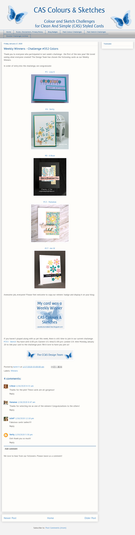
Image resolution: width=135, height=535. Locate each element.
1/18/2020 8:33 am (25, 386)
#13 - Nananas (49, 201)
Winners (14, 370)
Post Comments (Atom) (55, 527)
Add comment (11, 448)
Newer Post (10, 518)
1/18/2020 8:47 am (26, 402)
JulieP (12, 418)
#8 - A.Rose (50, 155)
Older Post (90, 518)
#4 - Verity (49, 109)
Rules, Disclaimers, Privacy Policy (29, 32)
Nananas (13, 402)
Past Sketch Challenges (96, 32)
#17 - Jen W (50, 248)
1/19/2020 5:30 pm (24, 434)
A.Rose (12, 386)
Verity (11, 434)
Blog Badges (53, 32)
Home (8, 32)
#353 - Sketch (10, 341)
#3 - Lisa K (50, 71)
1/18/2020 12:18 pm (24, 418)
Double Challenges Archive (17, 36)
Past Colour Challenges (72, 32)
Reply (11, 393)
